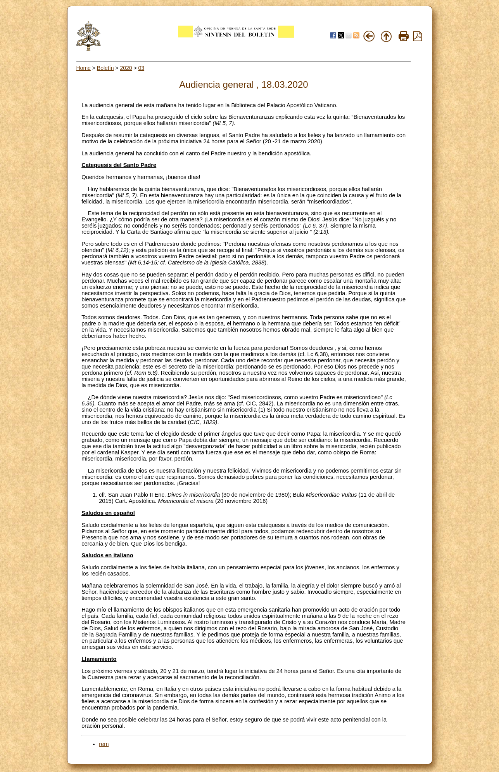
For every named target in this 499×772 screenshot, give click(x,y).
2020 (126, 68)
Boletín (105, 68)
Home (83, 68)
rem (104, 744)
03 (141, 68)
